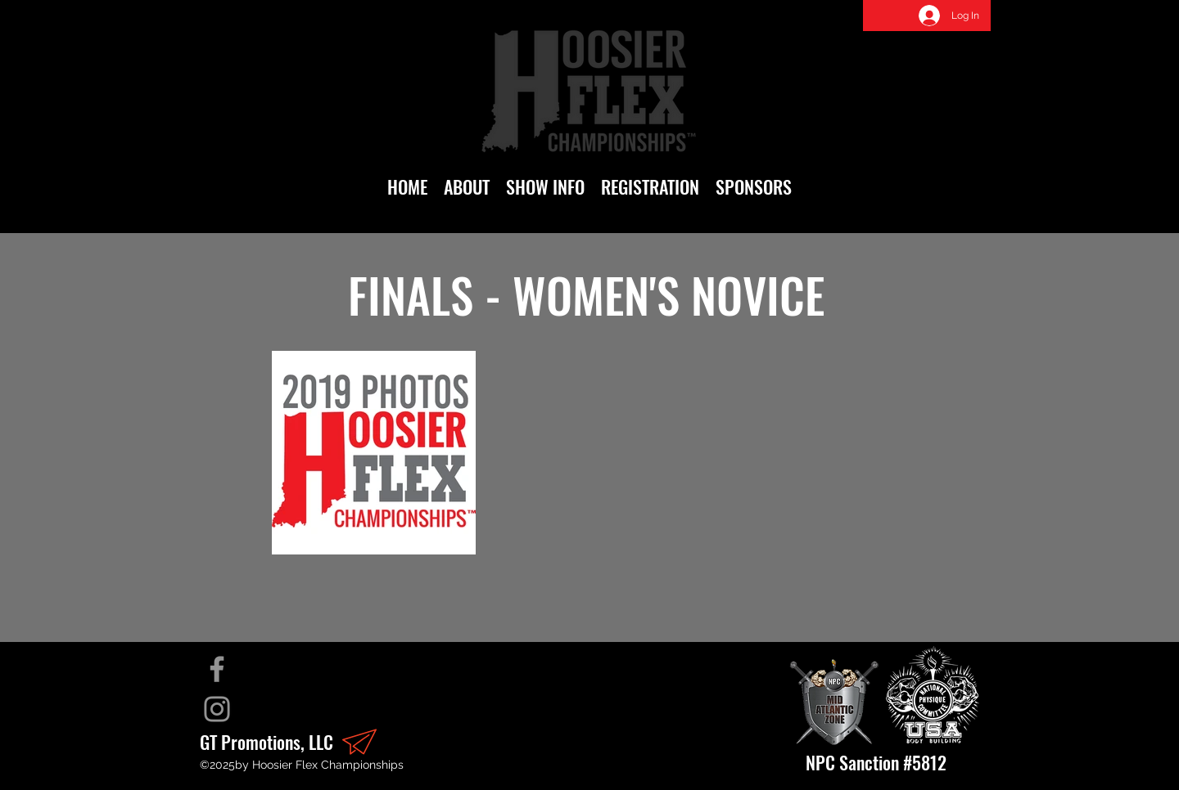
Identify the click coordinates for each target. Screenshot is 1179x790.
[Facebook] (217, 669)
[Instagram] (217, 709)
